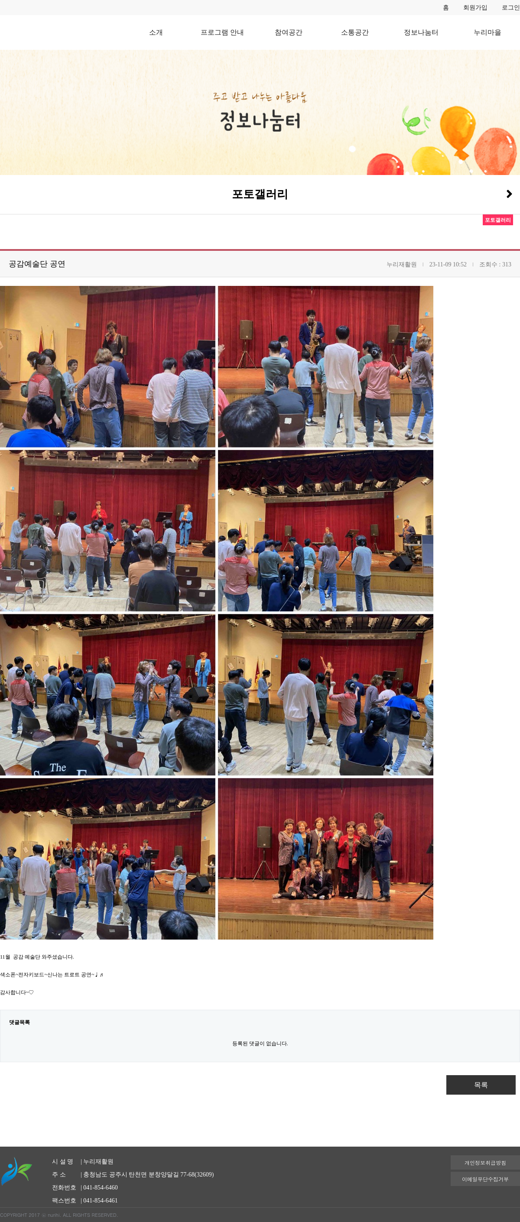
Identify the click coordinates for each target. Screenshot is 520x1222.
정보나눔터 (421, 32)
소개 (156, 32)
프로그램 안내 (222, 32)
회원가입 (475, 7)
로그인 (511, 7)
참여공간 (288, 32)
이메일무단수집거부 (485, 1179)
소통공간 (355, 32)
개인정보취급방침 (485, 1162)
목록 (481, 1085)
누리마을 (487, 32)
